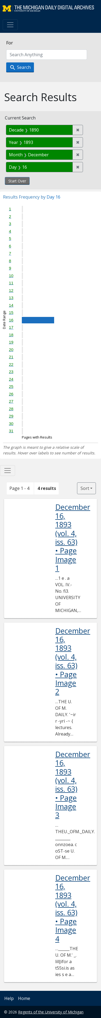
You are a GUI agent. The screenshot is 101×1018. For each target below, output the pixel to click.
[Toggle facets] (7, 470)
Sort (85, 488)
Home (24, 998)
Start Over (17, 180)
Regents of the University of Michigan (50, 1012)
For (9, 43)
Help (9, 998)
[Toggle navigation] (10, 24)
